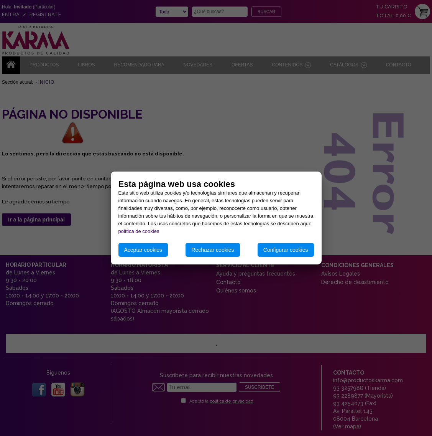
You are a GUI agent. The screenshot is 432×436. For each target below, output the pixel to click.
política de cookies (138, 231)
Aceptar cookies (143, 250)
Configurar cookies (285, 250)
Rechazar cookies (212, 250)
